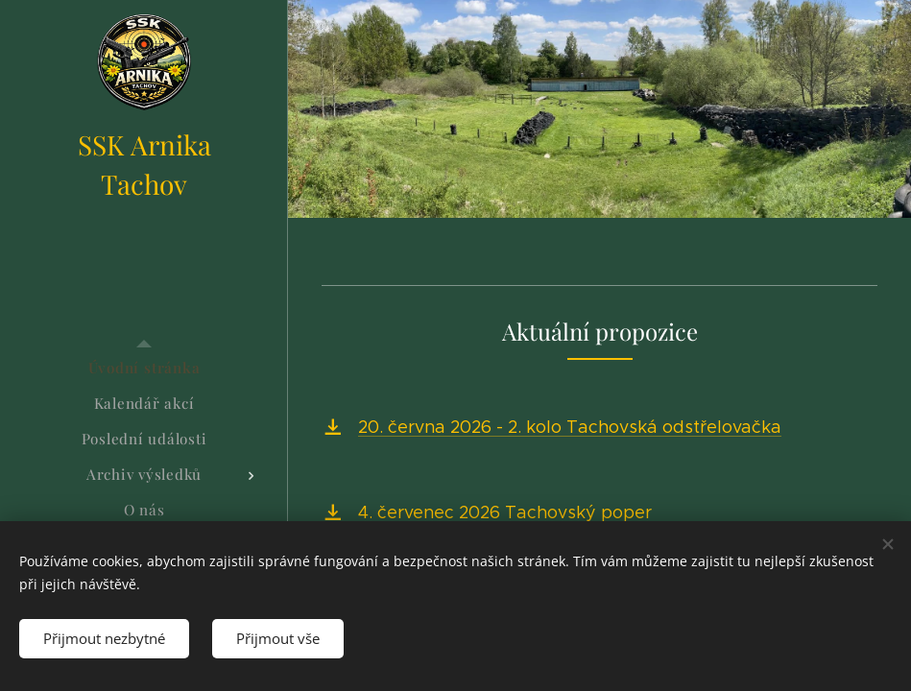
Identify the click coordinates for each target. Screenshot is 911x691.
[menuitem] (144, 368)
